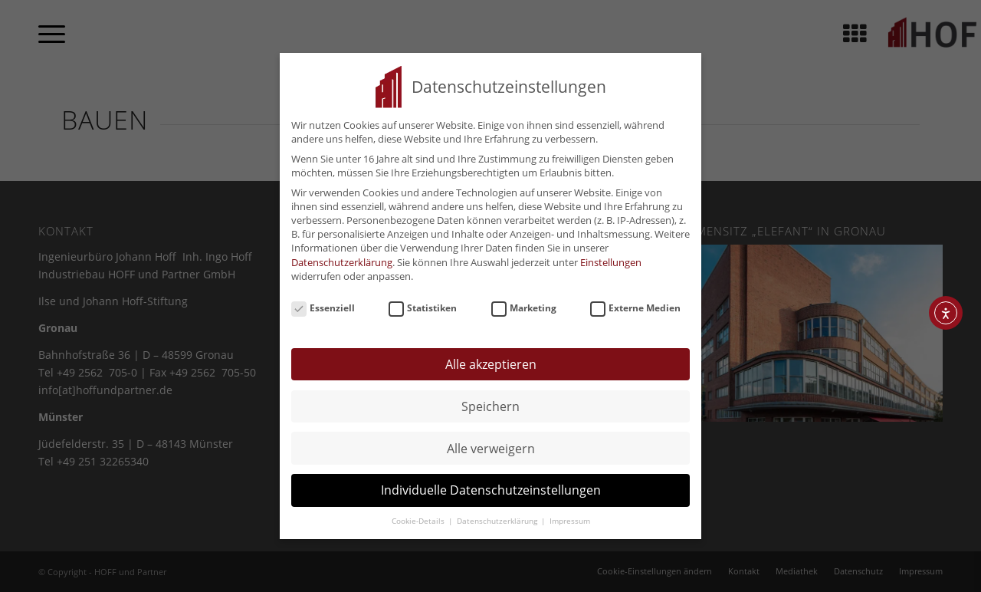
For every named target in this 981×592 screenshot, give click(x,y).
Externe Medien (635, 303)
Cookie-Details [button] (419, 516)
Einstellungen (610, 257)
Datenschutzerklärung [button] (498, 516)
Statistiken (423, 303)
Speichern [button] (490, 401)
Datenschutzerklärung (341, 257)
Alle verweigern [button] (491, 443)
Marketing (523, 303)
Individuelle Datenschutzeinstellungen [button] (491, 485)
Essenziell (323, 303)
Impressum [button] (570, 516)
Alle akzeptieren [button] (490, 358)
